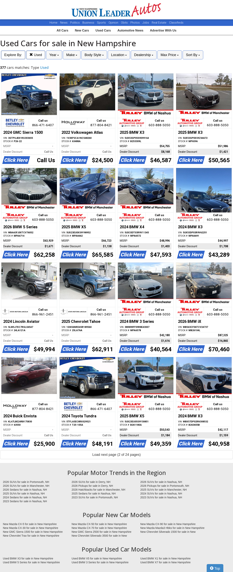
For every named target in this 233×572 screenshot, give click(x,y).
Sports (102, 22)
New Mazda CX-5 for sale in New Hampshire (30, 524)
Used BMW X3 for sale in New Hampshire (28, 558)
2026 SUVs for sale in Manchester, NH (26, 485)
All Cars (62, 30)
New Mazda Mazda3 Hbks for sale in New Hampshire (172, 527)
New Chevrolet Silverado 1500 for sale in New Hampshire (168, 532)
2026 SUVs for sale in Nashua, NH (161, 481)
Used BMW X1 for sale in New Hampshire (165, 558)
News (64, 22)
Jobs (146, 22)
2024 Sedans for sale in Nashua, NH (25, 497)
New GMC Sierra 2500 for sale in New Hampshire (101, 531)
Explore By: (13, 55)
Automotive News (130, 30)
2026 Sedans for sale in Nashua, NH (25, 489)
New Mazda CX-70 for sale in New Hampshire (99, 527)
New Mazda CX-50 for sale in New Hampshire (99, 524)
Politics (75, 22)
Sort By (193, 55)
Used (35, 55)
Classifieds (176, 22)
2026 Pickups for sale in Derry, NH (92, 485)
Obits (124, 22)
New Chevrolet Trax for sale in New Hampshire (31, 535)
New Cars (82, 30)
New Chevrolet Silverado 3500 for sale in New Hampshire (99, 536)
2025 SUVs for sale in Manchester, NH (163, 489)
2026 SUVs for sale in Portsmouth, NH (26, 481)
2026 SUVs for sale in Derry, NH (91, 481)
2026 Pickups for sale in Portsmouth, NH (164, 485)
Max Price (170, 55)
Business (88, 22)
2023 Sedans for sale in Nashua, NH (25, 501)
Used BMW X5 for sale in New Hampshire (97, 558)
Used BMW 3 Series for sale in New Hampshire (100, 562)
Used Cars (103, 30)
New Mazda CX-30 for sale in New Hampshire (30, 527)
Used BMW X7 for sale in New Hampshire (165, 562)
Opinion (114, 22)
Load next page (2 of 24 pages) (116, 455)
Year (54, 55)
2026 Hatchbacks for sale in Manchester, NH (98, 489)
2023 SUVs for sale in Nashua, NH (161, 497)
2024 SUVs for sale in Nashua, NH (161, 493)
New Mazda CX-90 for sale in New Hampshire (168, 524)
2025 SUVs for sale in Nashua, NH (24, 493)
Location (119, 55)
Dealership (143, 55)
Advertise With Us (163, 30)
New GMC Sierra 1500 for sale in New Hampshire (33, 531)
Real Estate (159, 22)
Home (53, 22)
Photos (135, 22)
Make (71, 55)
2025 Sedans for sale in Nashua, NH (94, 493)
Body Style (94, 55)
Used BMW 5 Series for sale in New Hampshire (31, 562)
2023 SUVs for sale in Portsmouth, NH (95, 497)
